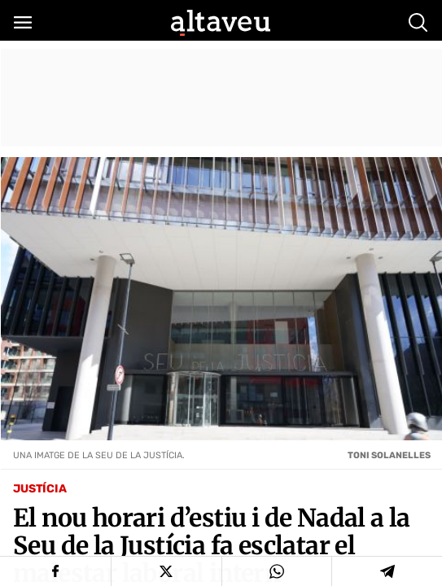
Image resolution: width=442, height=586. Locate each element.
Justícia (40, 489)
